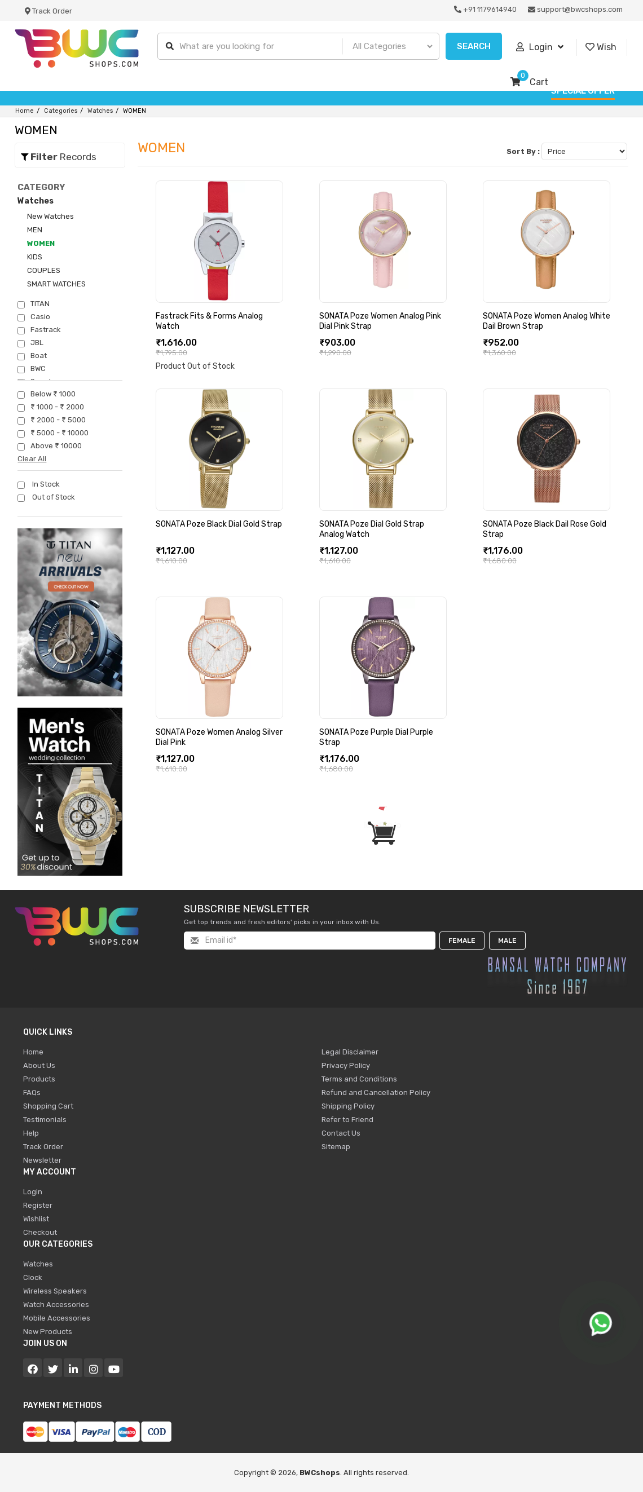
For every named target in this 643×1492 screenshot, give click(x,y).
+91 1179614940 (485, 9)
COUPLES (43, 270)
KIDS (34, 257)
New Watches (50, 216)
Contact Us (341, 1133)
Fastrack (39, 329)
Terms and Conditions (359, 1079)
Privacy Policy (346, 1065)
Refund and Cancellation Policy (376, 1092)
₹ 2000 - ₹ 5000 (51, 420)
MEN (34, 230)
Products (39, 1079)
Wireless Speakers (55, 1291)
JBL (30, 342)
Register (37, 1205)
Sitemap (336, 1146)
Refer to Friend (347, 1119)
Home (24, 110)
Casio (33, 316)
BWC (31, 368)
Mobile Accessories (56, 1318)
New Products (47, 1331)
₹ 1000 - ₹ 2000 (50, 407)
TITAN (33, 303)
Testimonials (45, 1119)
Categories (60, 110)
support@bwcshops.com (575, 9)
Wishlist (36, 1219)
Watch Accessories (56, 1304)
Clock (32, 1277)
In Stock (38, 484)
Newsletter (42, 1160)
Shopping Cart (48, 1106)
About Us (39, 1065)
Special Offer (583, 91)
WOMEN (41, 243)
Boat (32, 355)
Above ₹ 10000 (49, 446)
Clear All (31, 458)
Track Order (48, 11)
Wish (600, 47)
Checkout (40, 1232)
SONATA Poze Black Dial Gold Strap (219, 524)
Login (539, 47)
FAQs (32, 1092)
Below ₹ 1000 (46, 394)
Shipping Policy (348, 1106)
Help (31, 1133)
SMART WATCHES (56, 284)
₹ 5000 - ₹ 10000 (53, 433)
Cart (529, 82)
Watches (100, 110)
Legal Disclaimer (350, 1052)
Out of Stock (46, 497)
